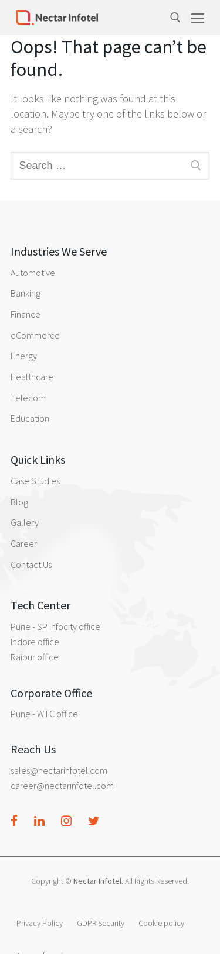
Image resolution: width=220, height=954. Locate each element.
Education (30, 418)
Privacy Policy (39, 923)
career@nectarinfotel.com (62, 785)
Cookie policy (161, 923)
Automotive (33, 272)
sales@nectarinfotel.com (59, 770)
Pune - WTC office (44, 713)
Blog (19, 502)
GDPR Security (100, 923)
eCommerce (35, 335)
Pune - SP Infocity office (55, 626)
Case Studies (35, 481)
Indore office (35, 642)
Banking (25, 293)
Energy (24, 355)
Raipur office (35, 657)
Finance (25, 314)
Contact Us (31, 564)
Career (24, 543)
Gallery (25, 522)
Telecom (28, 398)
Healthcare (32, 377)
